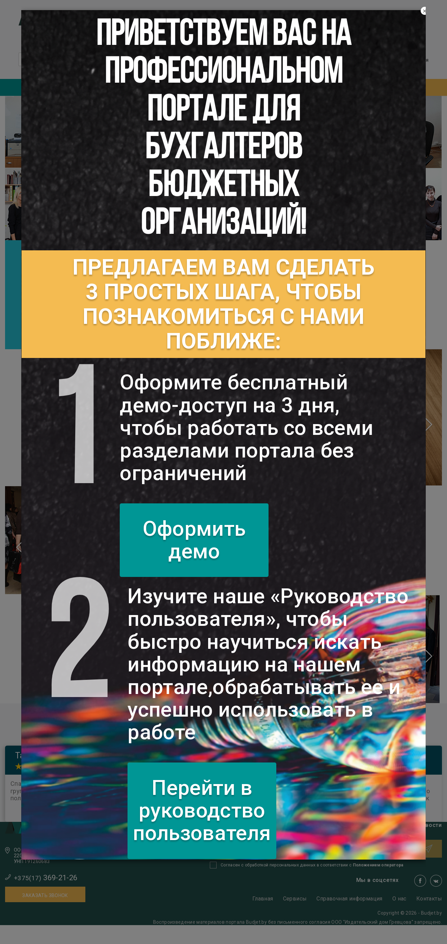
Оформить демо (194, 540)
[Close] (425, 11)
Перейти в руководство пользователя (202, 810)
